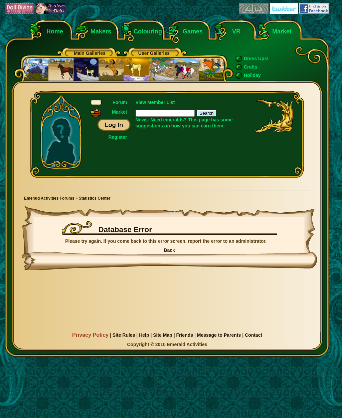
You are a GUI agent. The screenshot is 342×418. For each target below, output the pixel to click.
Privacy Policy (90, 335)
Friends (184, 335)
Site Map (162, 335)
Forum (120, 102)
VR (234, 31)
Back (169, 250)
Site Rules (124, 335)
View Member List (155, 102)
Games (193, 31)
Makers (101, 31)
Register (117, 137)
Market (282, 31)
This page (199, 119)
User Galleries (154, 53)
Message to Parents (219, 335)
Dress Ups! (256, 58)
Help (144, 335)
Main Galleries (90, 53)
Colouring (148, 31)
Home (54, 31)
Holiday (252, 75)
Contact (253, 335)
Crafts (250, 67)
